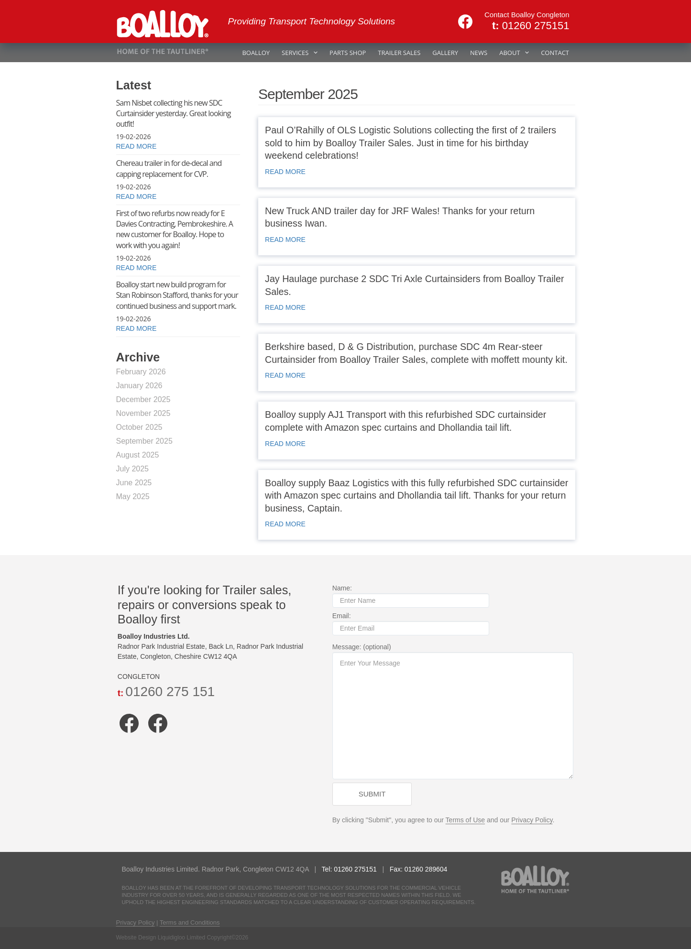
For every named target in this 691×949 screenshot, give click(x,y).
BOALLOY (256, 52)
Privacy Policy (530, 821)
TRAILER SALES (399, 52)
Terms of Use (463, 821)
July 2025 (132, 469)
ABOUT (516, 52)
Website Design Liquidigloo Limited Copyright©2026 (182, 937)
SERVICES (301, 52)
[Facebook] (465, 21)
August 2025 (137, 455)
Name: (408, 596)
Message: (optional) (452, 712)
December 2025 (143, 399)
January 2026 (139, 386)
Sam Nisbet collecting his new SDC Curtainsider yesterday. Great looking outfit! (173, 114)
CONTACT (555, 52)
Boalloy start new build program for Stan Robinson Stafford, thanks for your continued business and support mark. (177, 295)
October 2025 (139, 427)
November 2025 (143, 413)
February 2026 (141, 372)
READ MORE (285, 171)
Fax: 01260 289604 (413, 869)
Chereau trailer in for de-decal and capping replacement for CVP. (169, 168)
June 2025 (134, 483)
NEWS (478, 52)
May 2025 (133, 496)
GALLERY (445, 52)
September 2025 (144, 441)
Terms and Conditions (190, 922)
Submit (370, 795)
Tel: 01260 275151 (344, 869)
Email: (408, 623)
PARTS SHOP (347, 52)
